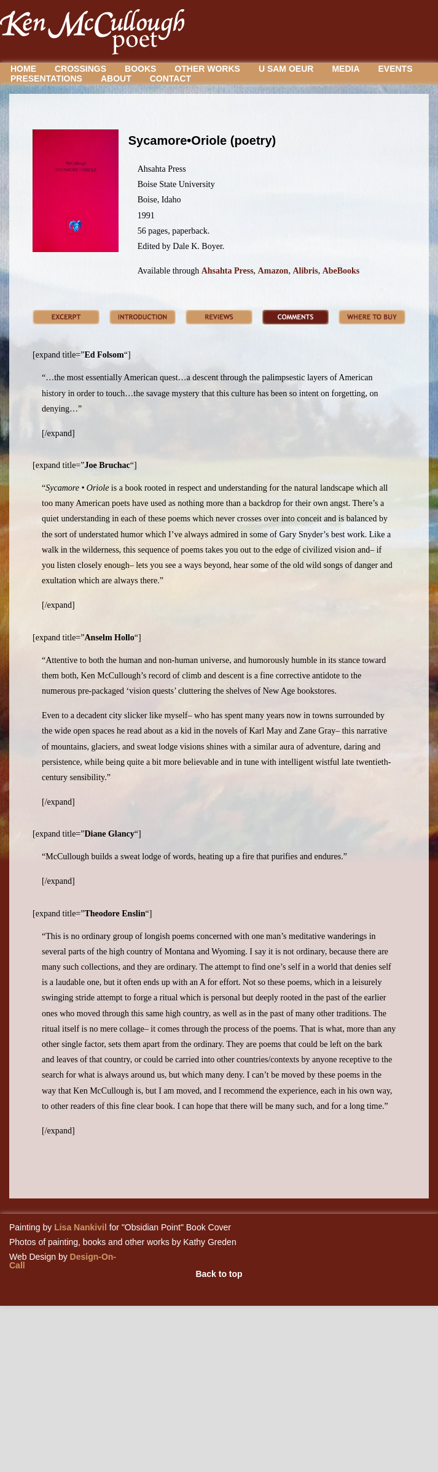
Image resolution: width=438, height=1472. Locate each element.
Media (345, 69)
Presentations (46, 78)
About (116, 78)
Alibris (305, 270)
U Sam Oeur (286, 69)
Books (140, 69)
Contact (170, 78)
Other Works (207, 69)
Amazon (273, 270)
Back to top (218, 1274)
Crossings (80, 69)
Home (23, 69)
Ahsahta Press (227, 270)
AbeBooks (341, 270)
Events (395, 69)
